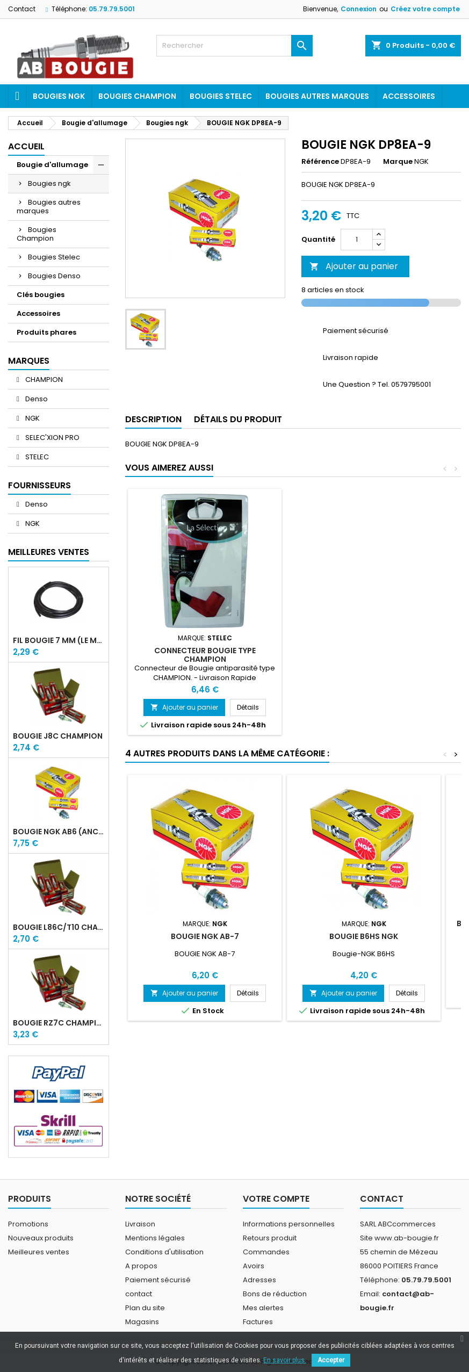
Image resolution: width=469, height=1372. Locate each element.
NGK (32, 418)
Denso (36, 399)
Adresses (259, 1280)
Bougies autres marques (317, 96)
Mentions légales (155, 1238)
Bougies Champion (137, 96)
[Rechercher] (234, 45)
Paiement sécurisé (158, 1280)
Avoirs (253, 1266)
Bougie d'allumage (52, 165)
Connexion (359, 8)
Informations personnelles (289, 1224)
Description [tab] (153, 419)
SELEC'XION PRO (52, 437)
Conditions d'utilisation (164, 1252)
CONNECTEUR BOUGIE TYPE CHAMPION (205, 655)
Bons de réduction (275, 1294)
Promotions (28, 1224)
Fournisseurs (39, 485)
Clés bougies (40, 295)
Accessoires (409, 96)
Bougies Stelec (221, 96)
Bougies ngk (59, 96)
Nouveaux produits (41, 1238)
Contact (21, 8)
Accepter (331, 1360)
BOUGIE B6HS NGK (363, 936)
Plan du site (145, 1308)
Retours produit (270, 1238)
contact (138, 1294)
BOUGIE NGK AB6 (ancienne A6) (58, 831)
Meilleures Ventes (48, 552)
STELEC (36, 457)
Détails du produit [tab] (238, 419)
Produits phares (46, 332)
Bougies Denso (54, 276)
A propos (141, 1266)
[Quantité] (357, 239)
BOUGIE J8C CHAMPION (58, 736)
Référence (320, 162)
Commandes (266, 1252)
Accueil (26, 146)
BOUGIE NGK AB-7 (205, 936)
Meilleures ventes (38, 1252)
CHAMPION (43, 379)
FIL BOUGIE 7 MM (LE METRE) (58, 640)
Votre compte (276, 1199)
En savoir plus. (284, 1360)
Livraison (140, 1224)
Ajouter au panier (353, 266)
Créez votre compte (425, 8)
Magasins (142, 1322)
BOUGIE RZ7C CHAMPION (58, 1023)
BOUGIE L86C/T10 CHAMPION (58, 927)
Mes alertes (263, 1308)
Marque (398, 162)
